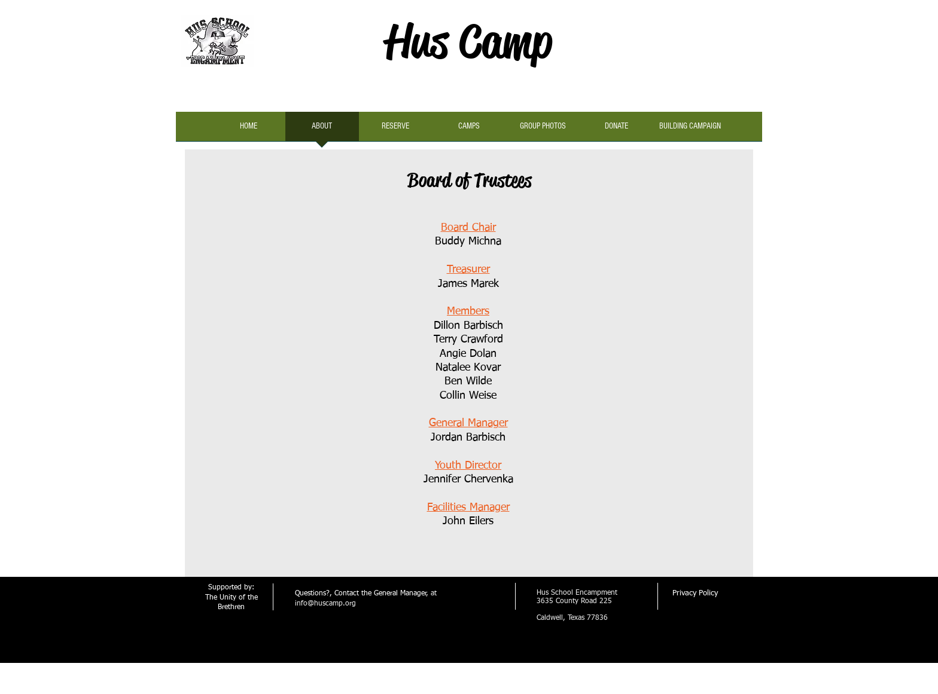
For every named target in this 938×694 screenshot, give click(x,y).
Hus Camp (468, 41)
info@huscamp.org (325, 603)
